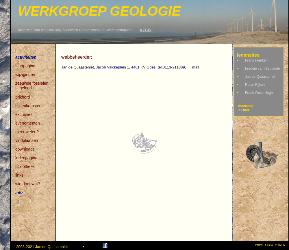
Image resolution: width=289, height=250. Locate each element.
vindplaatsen (26, 140)
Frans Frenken (256, 60)
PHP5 (258, 245)
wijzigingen (25, 74)
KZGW (145, 30)
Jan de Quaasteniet (260, 77)
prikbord (22, 97)
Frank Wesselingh (259, 93)
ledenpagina (26, 157)
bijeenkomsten (28, 105)
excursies (23, 114)
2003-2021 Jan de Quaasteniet (42, 247)
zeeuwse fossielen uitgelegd (31, 83)
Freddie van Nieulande (262, 68)
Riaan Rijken (255, 85)
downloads (25, 149)
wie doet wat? (27, 184)
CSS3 (269, 245)
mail (195, 67)
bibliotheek (25, 166)
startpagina (25, 66)
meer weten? (27, 131)
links (19, 175)
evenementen (27, 123)
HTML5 (280, 245)
